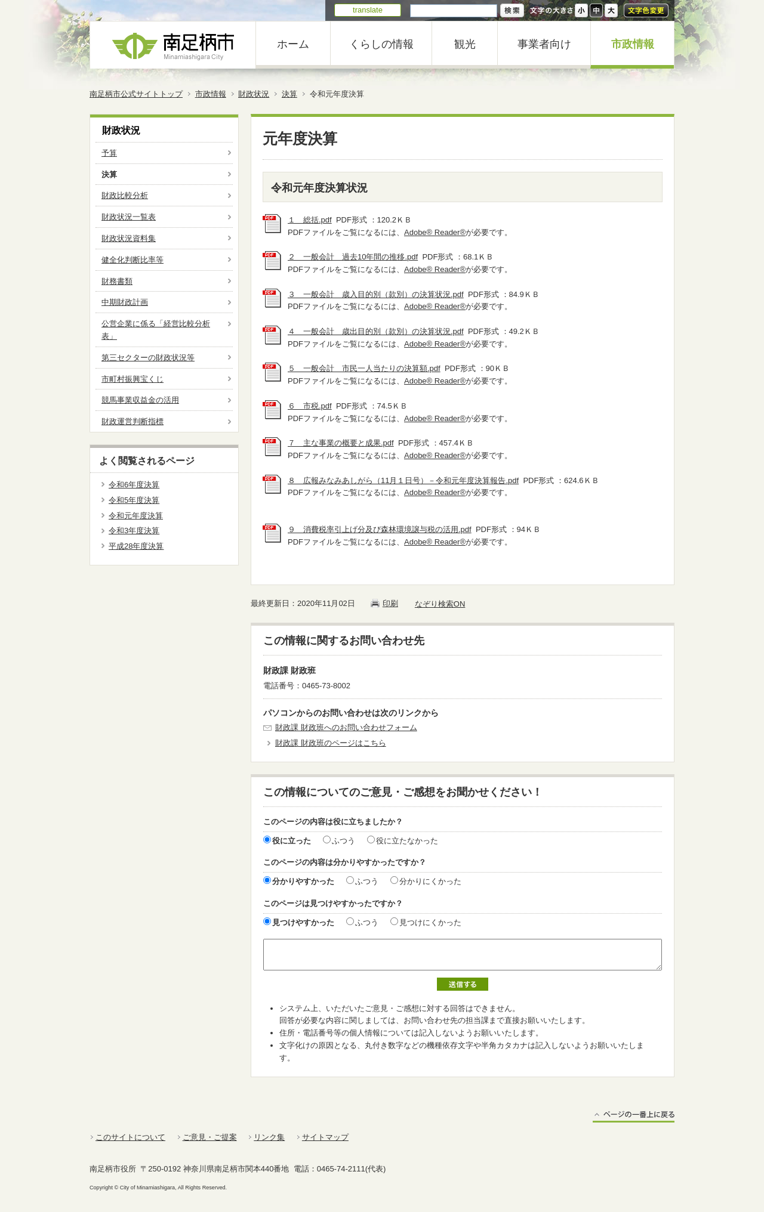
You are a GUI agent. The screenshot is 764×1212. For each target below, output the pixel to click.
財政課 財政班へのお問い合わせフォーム (346, 727)
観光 (465, 44)
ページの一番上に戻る (633, 1116)
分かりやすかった (303, 881)
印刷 (390, 603)
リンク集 (269, 1137)
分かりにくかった (430, 881)
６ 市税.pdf (310, 405)
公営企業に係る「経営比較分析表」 (155, 330)
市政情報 (632, 44)
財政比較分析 (124, 195)
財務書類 (117, 281)
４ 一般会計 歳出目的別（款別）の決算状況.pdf (376, 331)
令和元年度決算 (136, 515)
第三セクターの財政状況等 (148, 357)
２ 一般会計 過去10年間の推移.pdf (353, 256)
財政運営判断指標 (132, 421)
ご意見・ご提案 (210, 1137)
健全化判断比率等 (132, 259)
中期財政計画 (124, 302)
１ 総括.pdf (310, 219)
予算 (109, 153)
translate (368, 9)
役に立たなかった (407, 840)
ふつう (343, 840)
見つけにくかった (430, 922)
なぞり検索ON (440, 603)
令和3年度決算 (134, 530)
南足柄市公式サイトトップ (136, 93)
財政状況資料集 (128, 238)
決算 (289, 93)
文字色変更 (646, 10)
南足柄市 (173, 45)
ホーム (293, 44)
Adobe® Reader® (435, 232)
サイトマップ (325, 1137)
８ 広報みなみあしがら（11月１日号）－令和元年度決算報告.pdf (403, 480)
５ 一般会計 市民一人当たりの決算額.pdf (364, 368)
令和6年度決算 (134, 484)
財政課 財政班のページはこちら (330, 742)
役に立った (291, 840)
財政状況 (253, 93)
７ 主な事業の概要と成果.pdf (341, 442)
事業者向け (544, 44)
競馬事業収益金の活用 (140, 399)
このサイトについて (130, 1137)
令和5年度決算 (134, 500)
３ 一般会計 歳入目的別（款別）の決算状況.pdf (376, 294)
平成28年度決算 (136, 546)
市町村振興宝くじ (132, 379)
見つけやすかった (303, 922)
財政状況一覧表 (128, 216)
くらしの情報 (381, 44)
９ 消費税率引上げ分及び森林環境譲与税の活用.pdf (380, 529)
